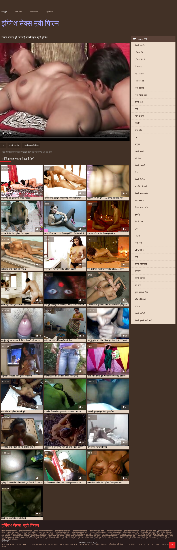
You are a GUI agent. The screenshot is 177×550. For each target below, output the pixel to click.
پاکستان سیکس (53, 544)
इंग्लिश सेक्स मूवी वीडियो (13, 534)
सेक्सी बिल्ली (139, 151)
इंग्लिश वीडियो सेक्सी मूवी (130, 532)
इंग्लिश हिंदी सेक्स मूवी (160, 536)
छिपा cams (139, 88)
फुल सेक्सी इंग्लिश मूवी (68, 538)
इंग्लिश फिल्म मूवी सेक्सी (114, 531)
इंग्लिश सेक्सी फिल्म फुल (101, 534)
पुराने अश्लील (139, 116)
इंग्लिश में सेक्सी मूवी (114, 532)
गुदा (136, 229)
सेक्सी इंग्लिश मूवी (13, 539)
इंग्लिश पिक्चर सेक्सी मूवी (62, 531)
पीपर (136, 172)
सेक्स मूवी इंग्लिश (100, 538)
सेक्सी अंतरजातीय (141, 193)
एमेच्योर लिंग (139, 52)
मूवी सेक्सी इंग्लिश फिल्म (85, 538)
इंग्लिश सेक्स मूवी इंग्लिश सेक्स (150, 532)
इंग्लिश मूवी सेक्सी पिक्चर (28, 532)
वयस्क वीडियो (34, 12)
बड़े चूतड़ (138, 285)
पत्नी (136, 109)
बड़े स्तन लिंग (139, 74)
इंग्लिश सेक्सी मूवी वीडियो (56, 536)
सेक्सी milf (139, 102)
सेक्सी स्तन (139, 222)
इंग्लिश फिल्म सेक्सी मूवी (131, 531)
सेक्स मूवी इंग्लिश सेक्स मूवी (150, 538)
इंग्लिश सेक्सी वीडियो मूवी (127, 536)
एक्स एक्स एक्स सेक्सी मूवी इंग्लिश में (32, 538)
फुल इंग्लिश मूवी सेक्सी (53, 538)
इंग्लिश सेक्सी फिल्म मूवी (118, 534)
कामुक (137, 144)
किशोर (137, 123)
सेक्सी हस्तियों (140, 313)
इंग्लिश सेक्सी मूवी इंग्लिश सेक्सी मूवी (152, 534)
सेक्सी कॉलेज (140, 278)
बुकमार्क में (50, 12)
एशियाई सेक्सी (140, 60)
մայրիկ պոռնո (86, 544)
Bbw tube (139, 250)
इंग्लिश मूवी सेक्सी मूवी (63, 532)
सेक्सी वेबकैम (140, 179)
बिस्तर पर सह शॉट (141, 207)
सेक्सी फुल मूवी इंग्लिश (31, 145)
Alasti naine (22, 544)
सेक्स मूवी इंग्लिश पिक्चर (115, 538)
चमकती (137, 271)
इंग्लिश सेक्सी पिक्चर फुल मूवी (82, 534)
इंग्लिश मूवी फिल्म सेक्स (148, 531)
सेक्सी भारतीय (140, 45)
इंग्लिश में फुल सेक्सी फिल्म (98, 532)
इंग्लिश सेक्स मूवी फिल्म (116, 544)
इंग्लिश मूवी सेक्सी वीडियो (79, 532)
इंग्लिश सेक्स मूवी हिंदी (46, 534)
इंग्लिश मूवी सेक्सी (13, 532)
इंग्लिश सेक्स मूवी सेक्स (30, 534)
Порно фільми (8, 544)
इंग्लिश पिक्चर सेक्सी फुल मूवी (43, 531)
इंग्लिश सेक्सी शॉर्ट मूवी (144, 536)
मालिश (137, 236)
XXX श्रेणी (18, 12)
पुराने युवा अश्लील (141, 292)
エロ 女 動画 (130, 544)
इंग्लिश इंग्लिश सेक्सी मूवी (9, 531)
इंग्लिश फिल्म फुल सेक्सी (97, 531)
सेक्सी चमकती (140, 165)
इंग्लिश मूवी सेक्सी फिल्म (46, 532)
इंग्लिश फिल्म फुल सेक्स (80, 531)
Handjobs (139, 200)
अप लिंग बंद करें (141, 186)
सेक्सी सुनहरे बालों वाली (143, 320)
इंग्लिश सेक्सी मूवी (133, 534)
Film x (139, 544)
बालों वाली (138, 243)
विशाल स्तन (139, 67)
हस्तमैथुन (138, 215)
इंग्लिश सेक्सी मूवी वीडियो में (74, 536)
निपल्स (137, 306)
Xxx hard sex (141, 95)
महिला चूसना (139, 81)
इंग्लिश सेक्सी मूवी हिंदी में (109, 536)
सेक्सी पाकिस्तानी (141, 264)
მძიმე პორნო (101, 544)
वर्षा (136, 257)
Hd (136, 137)
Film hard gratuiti (68, 544)
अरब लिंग (138, 130)
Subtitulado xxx (151, 544)
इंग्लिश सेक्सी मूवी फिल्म (38, 536)
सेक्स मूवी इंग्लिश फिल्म (132, 538)
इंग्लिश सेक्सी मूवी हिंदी (93, 536)
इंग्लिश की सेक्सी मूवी (25, 531)
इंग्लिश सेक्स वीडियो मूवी (63, 534)
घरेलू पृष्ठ (4, 12)
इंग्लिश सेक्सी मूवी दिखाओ (21, 536)
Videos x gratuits (38, 544)
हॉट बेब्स (138, 158)
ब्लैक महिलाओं (140, 299)
